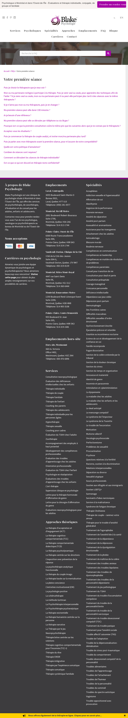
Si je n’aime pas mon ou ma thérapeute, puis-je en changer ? (31, 104)
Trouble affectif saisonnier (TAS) (101, 634)
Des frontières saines (96, 309)
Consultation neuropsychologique (61, 376)
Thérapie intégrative (55, 661)
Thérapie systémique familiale (60, 673)
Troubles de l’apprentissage (99, 670)
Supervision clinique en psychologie (62, 490)
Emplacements (88, 30)
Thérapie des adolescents (58, 410)
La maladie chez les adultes (99, 396)
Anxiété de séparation (96, 216)
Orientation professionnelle (58, 465)
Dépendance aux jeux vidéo (98, 296)
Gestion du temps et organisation (102, 370)
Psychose (90, 455)
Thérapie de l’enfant (55, 401)
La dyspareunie (93, 392)
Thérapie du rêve (53, 652)
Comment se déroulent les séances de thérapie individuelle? (32, 157)
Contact (72, 36)
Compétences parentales (97, 267)
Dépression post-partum (97, 301)
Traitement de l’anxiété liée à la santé (103, 534)
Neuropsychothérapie (56, 633)
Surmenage (91, 493)
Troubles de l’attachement (98, 675)
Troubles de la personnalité (98, 683)
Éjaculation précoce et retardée (101, 330)
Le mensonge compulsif (97, 412)
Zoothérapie (51, 439)
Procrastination (93, 451)
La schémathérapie (54, 595)
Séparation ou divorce (96, 472)
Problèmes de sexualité (97, 446)
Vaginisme (91, 696)
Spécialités (51, 30)
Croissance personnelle (97, 288)
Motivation (91, 429)
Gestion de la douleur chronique (101, 362)
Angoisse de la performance (99, 208)
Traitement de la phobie (97, 554)
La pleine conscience (55, 582)
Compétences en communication (101, 250)
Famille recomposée (95, 346)
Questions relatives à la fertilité (101, 459)
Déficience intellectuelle (97, 292)
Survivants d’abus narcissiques (100, 498)
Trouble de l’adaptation (97, 638)
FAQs (13, 71)
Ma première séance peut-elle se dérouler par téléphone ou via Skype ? (36, 120)
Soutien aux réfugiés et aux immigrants (104, 485)
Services (15, 30)
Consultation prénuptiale (97, 279)
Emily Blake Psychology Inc (18, 714)
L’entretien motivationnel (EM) (60, 587)
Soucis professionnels (96, 480)
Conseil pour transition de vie (99, 271)
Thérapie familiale (54, 397)
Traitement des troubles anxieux (101, 563)
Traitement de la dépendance (100, 538)
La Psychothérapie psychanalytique (62, 608)
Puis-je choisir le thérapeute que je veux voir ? (25, 87)
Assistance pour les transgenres (101, 229)
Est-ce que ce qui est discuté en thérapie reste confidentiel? (32, 162)
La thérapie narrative (55, 624)
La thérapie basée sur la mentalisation (63, 578)
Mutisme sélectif (94, 433)
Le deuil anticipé (93, 408)
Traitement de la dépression (99, 543)
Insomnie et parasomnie (97, 383)
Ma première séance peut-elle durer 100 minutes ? (27, 110)
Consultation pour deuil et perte (101, 275)
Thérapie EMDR (53, 656)
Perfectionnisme (94, 442)
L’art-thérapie (52, 486)
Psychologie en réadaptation (59, 474)
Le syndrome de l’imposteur (99, 416)
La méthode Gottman (56, 600)
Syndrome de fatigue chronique (101, 506)
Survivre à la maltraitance (98, 502)
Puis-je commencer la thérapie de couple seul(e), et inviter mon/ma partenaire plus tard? (45, 136)
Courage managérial (95, 284)
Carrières (57, 36)
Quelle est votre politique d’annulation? (22, 146)
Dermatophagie (93, 305)
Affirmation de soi (94, 199)
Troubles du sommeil (96, 687)
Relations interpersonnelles (99, 468)
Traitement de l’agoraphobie (99, 530)
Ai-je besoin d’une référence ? (17, 115)
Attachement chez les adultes (100, 233)
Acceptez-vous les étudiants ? (17, 131)
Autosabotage (93, 238)
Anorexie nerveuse (94, 212)
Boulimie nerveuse (94, 246)
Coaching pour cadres (56, 430)
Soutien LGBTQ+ (94, 489)
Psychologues (32, 30)
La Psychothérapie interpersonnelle (62, 604)
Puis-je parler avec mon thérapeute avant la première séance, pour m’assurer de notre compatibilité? (50, 141)
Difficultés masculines (96, 314)
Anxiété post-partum (96, 221)
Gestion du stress (94, 366)
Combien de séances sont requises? (20, 152)
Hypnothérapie (52, 421)
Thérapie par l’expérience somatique (63, 665)
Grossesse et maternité (97, 375)
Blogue (113, 30)
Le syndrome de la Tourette (99, 421)
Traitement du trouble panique (100, 625)
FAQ (103, 30)
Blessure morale (93, 242)
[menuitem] (121, 17)
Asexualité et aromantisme (98, 225)
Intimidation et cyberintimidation (101, 387)
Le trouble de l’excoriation (98, 425)
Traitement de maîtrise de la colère (102, 559)
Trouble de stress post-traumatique (103, 650)
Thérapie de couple (54, 393)
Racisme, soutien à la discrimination (103, 463)
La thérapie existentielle (57, 612)
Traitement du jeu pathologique (101, 587)
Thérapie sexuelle (54, 426)
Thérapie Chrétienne (95, 510)
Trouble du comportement (98, 654)
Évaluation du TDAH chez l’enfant (61, 470)
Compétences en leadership (99, 255)
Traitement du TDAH (96, 591)
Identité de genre (94, 379)
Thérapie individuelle (55, 388)
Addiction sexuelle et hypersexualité (103, 195)
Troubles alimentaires (96, 666)
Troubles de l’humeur (96, 679)
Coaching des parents (56, 405)
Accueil (6, 71)
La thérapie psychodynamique (60, 550)
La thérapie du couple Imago (59, 574)
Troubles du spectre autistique (100, 692)
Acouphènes (91, 191)
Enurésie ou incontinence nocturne (102, 334)
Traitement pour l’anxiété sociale (101, 630)
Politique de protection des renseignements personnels (105, 714)
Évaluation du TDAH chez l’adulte (61, 434)
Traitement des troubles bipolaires (102, 567)
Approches (68, 30)
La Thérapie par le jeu (56, 628)
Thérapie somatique (55, 669)
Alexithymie (91, 203)
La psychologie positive (56, 591)
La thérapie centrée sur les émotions (63, 555)
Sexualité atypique (94, 476)
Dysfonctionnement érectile (99, 325)
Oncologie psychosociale (97, 438)
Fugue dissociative (95, 350)
